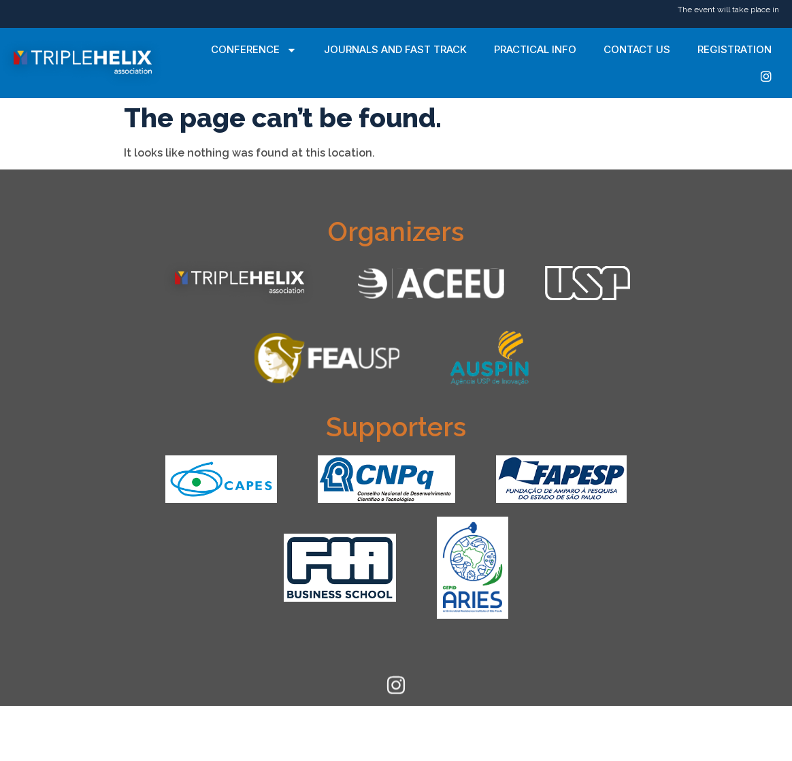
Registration (734, 49)
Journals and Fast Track (395, 49)
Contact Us (637, 49)
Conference (254, 50)
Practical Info (535, 49)
